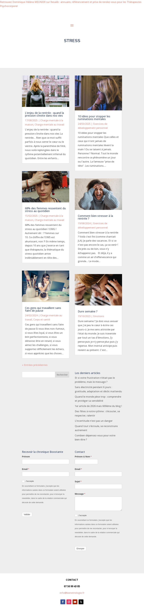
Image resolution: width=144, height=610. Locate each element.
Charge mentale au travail (49, 124)
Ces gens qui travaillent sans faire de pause (43, 309)
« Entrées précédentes (35, 365)
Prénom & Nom (83, 456)
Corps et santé (41, 319)
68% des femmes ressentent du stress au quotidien (45, 209)
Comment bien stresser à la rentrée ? (95, 217)
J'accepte (28, 481)
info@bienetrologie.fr (72, 592)
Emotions (98, 316)
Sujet (78, 481)
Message (80, 494)
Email (25, 469)
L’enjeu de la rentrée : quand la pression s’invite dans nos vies (44, 114)
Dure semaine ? (87, 311)
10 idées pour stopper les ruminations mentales (94, 117)
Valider (27, 514)
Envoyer (80, 548)
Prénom (26, 456)
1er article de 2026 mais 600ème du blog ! (98, 406)
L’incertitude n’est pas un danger (94, 420)
